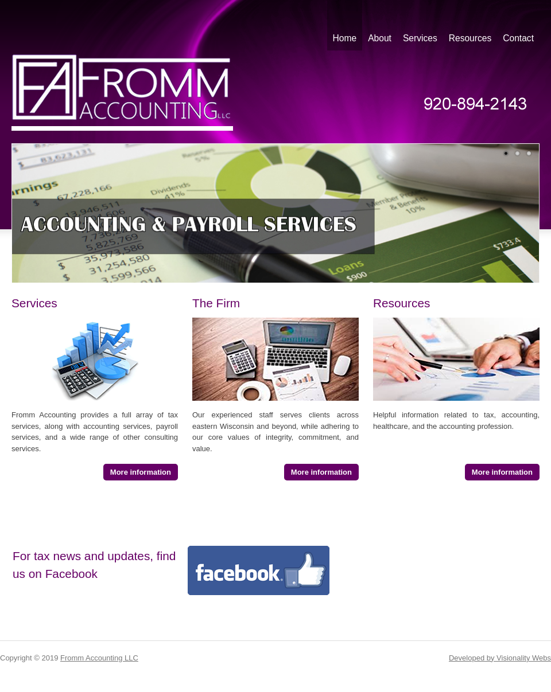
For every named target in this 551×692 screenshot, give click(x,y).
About (379, 38)
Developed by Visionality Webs (500, 658)
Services (420, 38)
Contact (518, 38)
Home (345, 38)
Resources (470, 38)
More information (140, 472)
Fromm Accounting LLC (99, 658)
